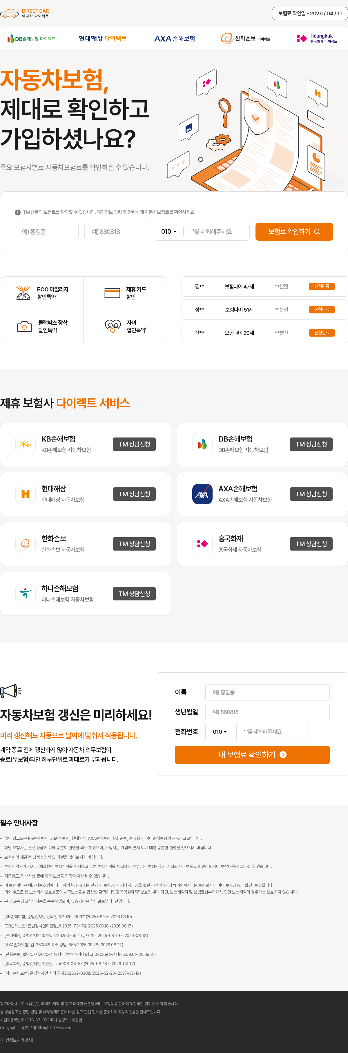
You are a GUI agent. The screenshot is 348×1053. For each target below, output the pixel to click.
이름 (180, 692)
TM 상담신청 (134, 444)
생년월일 (186, 712)
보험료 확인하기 (294, 231)
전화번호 (186, 731)
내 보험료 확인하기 (252, 755)
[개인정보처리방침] (16, 1040)
